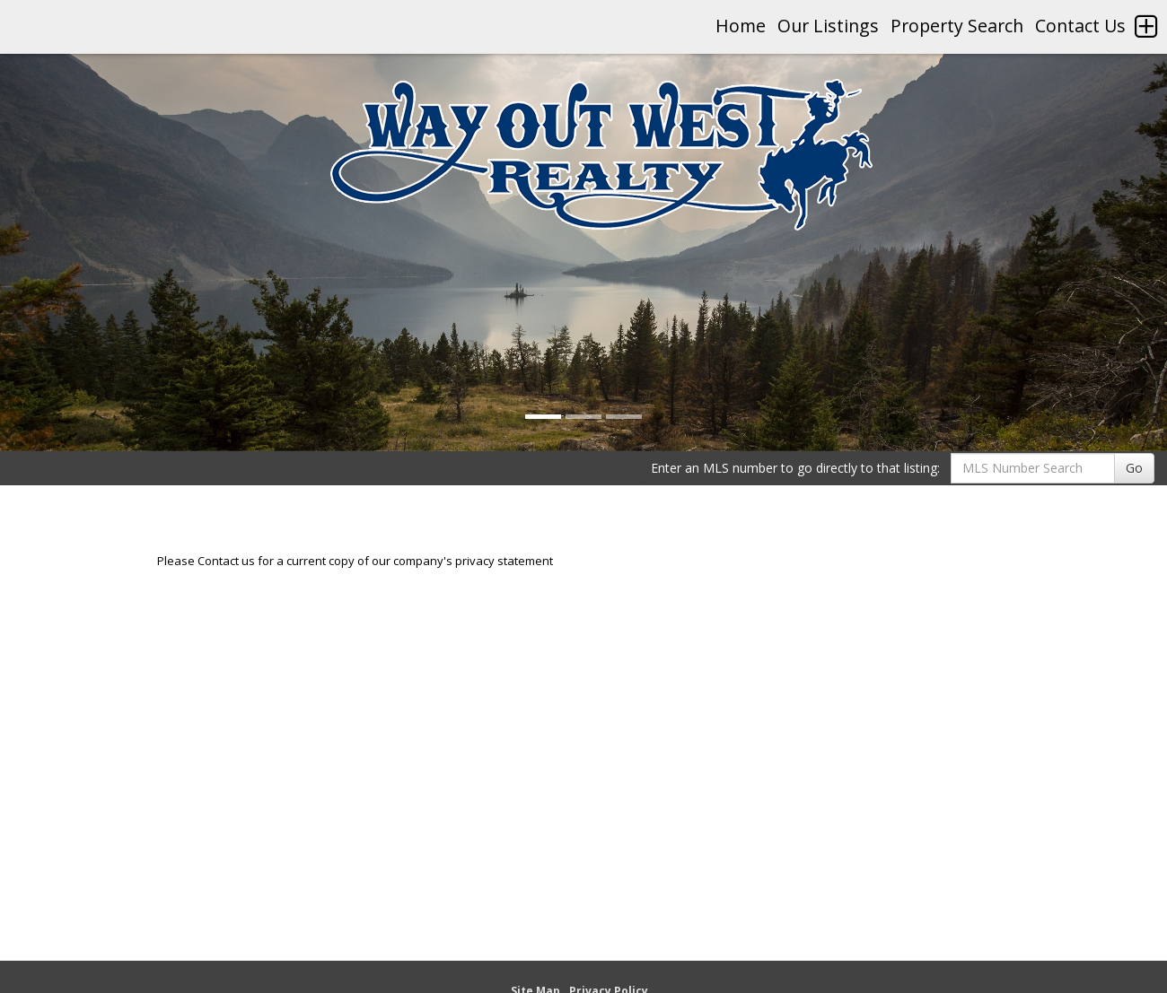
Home (740, 25)
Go (1134, 467)
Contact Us (1080, 25)
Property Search (957, 25)
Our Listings (828, 25)
